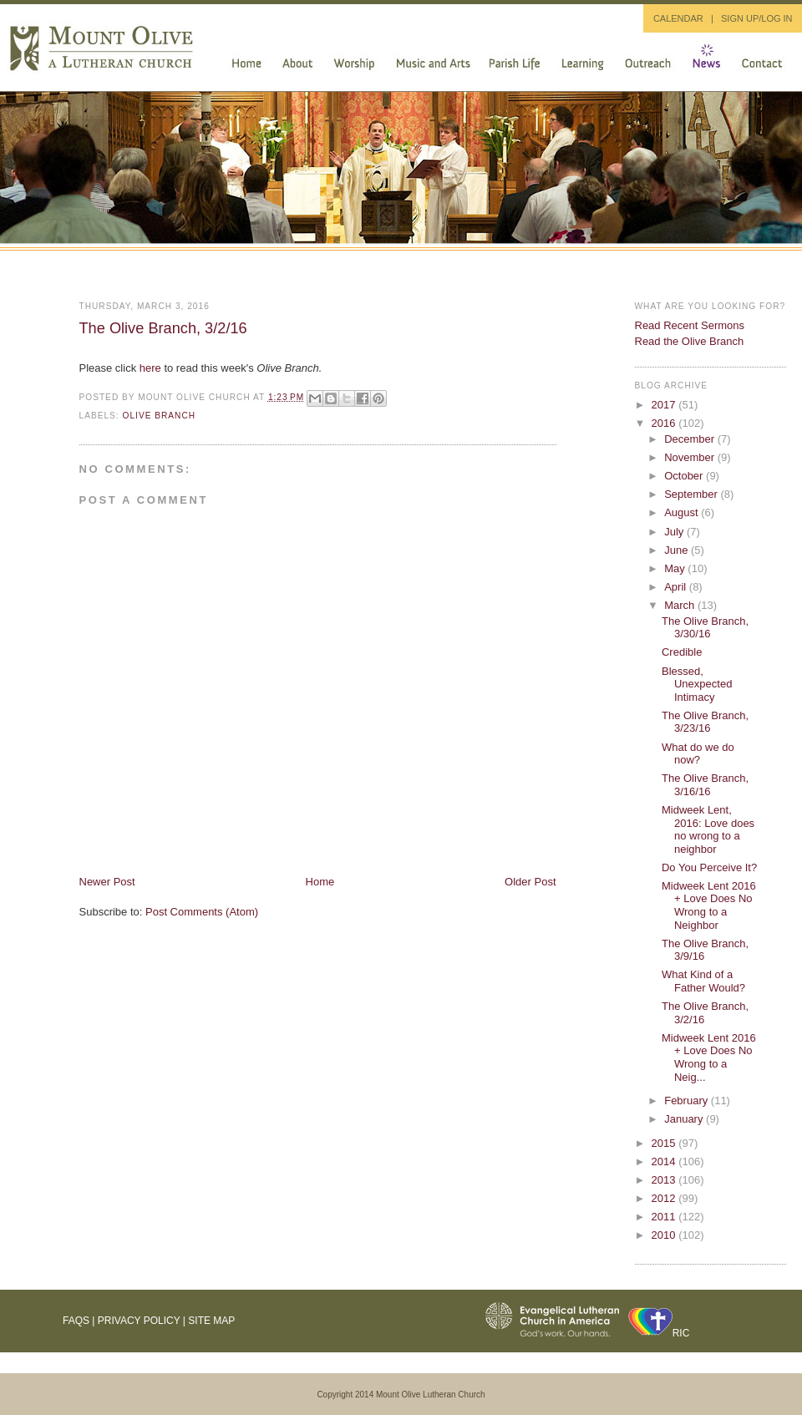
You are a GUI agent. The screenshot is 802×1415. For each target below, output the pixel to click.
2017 (665, 404)
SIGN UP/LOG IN (757, 18)
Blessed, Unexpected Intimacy (697, 684)
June (677, 550)
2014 (665, 1161)
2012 (665, 1198)
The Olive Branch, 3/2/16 (163, 328)
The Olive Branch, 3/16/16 (705, 785)
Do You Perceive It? (709, 867)
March (681, 605)
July (675, 531)
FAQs (76, 1320)
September (692, 494)
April (676, 587)
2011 (665, 1216)
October (685, 475)
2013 (665, 1180)
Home (320, 881)
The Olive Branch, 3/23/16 (705, 722)
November (691, 457)
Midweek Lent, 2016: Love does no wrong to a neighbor (708, 829)
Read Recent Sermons (690, 325)
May (676, 568)
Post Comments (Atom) (201, 911)
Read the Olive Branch (689, 341)
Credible (682, 652)
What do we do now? (698, 754)
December (691, 439)
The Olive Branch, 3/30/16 (705, 628)
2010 (665, 1235)
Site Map (211, 1320)
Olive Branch (159, 415)
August (682, 512)
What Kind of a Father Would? (703, 981)
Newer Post (107, 881)
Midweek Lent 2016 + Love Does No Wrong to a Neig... (709, 1057)
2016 (665, 423)
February (687, 1100)
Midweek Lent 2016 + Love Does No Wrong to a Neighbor (709, 905)
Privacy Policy (139, 1320)
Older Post (530, 881)
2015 (665, 1143)
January (685, 1119)
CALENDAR (678, 18)
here (150, 368)
